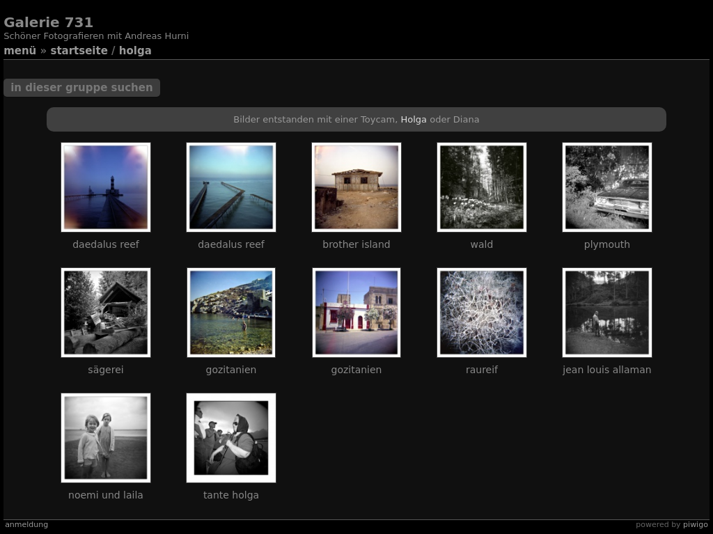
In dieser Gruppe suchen (81, 87)
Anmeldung (26, 524)
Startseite (78, 51)
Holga (135, 51)
